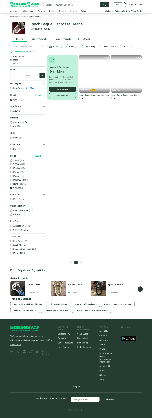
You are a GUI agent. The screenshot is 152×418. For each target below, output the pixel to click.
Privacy (102, 349)
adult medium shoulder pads (57, 310)
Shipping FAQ (64, 334)
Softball (73, 11)
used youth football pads (86, 304)
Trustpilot (76, 386)
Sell (118, 4)
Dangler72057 (88, 90)
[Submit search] (104, 4)
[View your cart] (125, 4)
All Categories (28, 11)
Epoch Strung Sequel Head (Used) (125, 95)
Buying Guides (45, 352)
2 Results (20, 39)
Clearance (14, 11)
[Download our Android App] (131, 339)
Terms (102, 344)
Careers (103, 335)
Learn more (15, 344)
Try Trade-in (62, 95)
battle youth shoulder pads (25, 310)
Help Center (109, 11)
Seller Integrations (85, 347)
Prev (70, 262)
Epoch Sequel (35, 17)
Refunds (62, 338)
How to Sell (82, 338)
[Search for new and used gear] (72, 4)
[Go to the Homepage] (24, 4)
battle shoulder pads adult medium (92, 310)
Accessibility (105, 366)
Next (81, 262)
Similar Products (63, 39)
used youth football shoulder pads (28, 304)
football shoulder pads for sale (117, 304)
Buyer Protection (65, 342)
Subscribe (109, 399)
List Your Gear (62, 89)
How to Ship (82, 342)
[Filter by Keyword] (24, 46)
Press (102, 370)
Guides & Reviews (122, 11)
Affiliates (103, 340)
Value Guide (136, 11)
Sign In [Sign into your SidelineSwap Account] (132, 4)
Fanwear (41, 11)
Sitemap (103, 375)
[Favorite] (106, 57)
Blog (101, 379)
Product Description (40, 39)
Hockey (52, 11)
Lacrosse (14, 17)
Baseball (62, 11)
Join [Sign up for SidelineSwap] (140, 4)
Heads (23, 17)
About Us (103, 331)
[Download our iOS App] (131, 332)
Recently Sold (84, 39)
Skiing (83, 11)
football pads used (59, 304)
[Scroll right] (140, 289)
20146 (31, 88)
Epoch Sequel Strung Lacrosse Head (94, 95)
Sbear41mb (116, 90)
